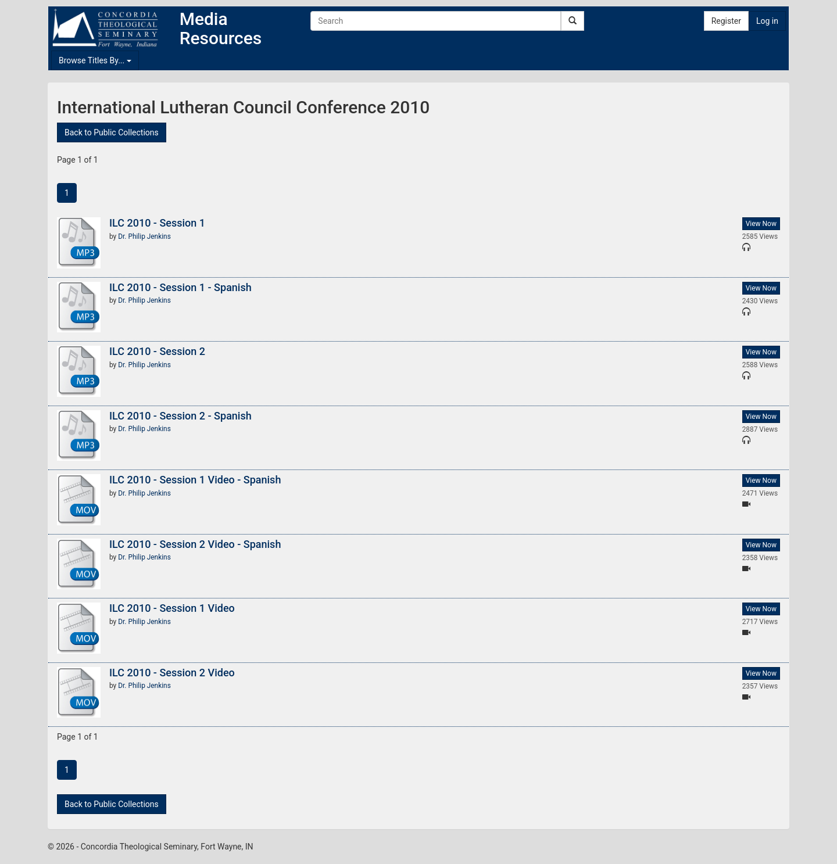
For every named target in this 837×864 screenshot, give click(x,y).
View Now (761, 224)
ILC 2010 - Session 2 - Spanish (180, 416)
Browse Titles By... (95, 60)
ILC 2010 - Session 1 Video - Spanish (195, 480)
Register (726, 21)
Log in (767, 21)
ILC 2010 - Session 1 (157, 223)
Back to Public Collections (112, 132)
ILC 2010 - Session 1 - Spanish (180, 287)
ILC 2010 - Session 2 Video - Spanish (195, 544)
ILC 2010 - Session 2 (157, 351)
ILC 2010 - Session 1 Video (172, 608)
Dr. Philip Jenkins (144, 236)
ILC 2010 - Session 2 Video (172, 672)
